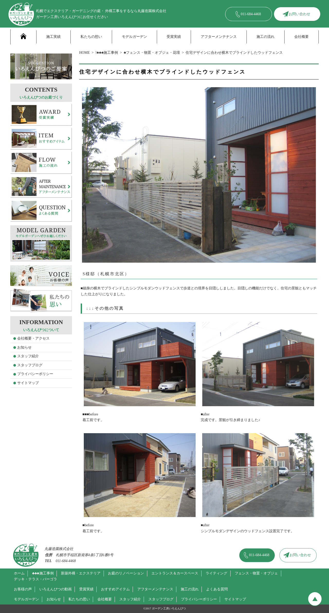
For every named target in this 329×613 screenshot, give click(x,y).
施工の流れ (266, 37)
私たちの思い (79, 599)
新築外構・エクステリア (80, 573)
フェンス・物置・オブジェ (256, 573)
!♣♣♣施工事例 (106, 53)
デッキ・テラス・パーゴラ (35, 579)
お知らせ (24, 347)
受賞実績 (174, 37)
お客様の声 (23, 589)
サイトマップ (28, 383)
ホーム (19, 573)
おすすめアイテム (115, 589)
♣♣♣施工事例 (43, 573)
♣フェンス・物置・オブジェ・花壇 (152, 53)
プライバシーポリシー (35, 374)
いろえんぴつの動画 (55, 589)
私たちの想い (91, 37)
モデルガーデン (134, 37)
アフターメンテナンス (219, 37)
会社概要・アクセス (33, 338)
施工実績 (53, 37)
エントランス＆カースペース (174, 573)
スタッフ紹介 (28, 356)
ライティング (216, 573)
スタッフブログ (29, 365)
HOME (84, 53)
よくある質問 (217, 589)
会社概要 (301, 37)
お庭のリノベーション (126, 573)
